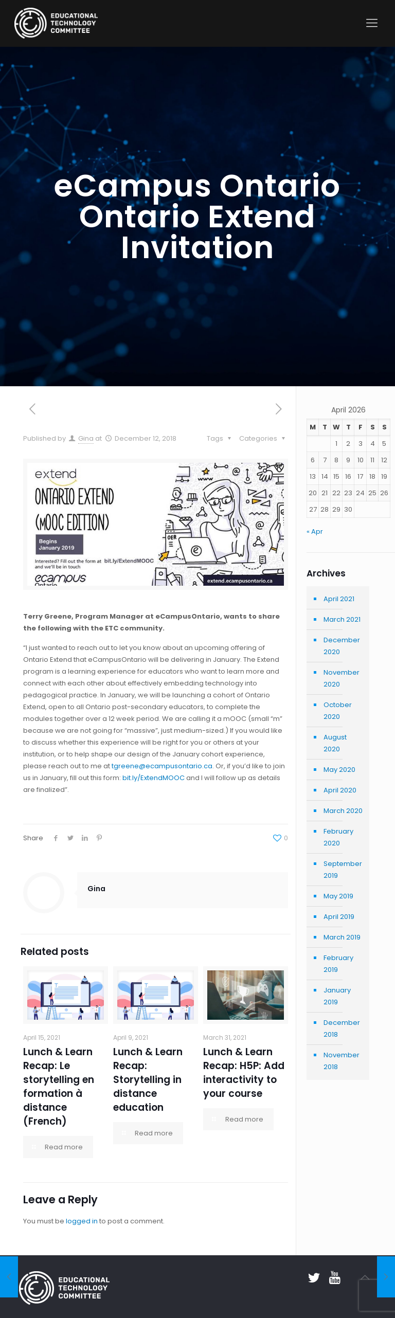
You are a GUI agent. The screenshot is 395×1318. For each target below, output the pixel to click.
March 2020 (343, 811)
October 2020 (338, 710)
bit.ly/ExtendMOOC (153, 778)
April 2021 (339, 599)
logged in (82, 1221)
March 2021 (342, 619)
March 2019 (342, 937)
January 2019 (337, 996)
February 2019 (338, 963)
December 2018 (342, 1028)
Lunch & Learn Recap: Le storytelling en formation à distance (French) (58, 1086)
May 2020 (339, 769)
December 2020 (342, 646)
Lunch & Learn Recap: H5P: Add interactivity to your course (243, 1072)
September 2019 (343, 869)
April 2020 (340, 790)
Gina (86, 438)
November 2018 (342, 1061)
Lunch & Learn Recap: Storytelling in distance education (148, 1079)
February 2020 (338, 837)
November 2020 (342, 678)
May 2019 (338, 896)
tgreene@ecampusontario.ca (162, 766)
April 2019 (339, 917)
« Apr (315, 531)
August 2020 (335, 743)
